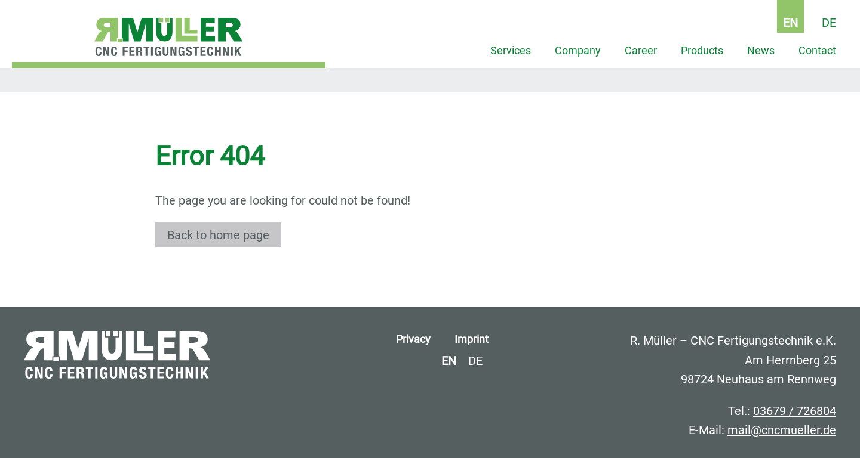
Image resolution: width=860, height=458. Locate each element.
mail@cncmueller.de (781, 430)
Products (702, 51)
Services (510, 51)
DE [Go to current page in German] (829, 23)
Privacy (413, 339)
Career (641, 51)
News (761, 51)
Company (578, 51)
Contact (817, 51)
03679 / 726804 (794, 411)
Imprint (471, 339)
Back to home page (218, 235)
